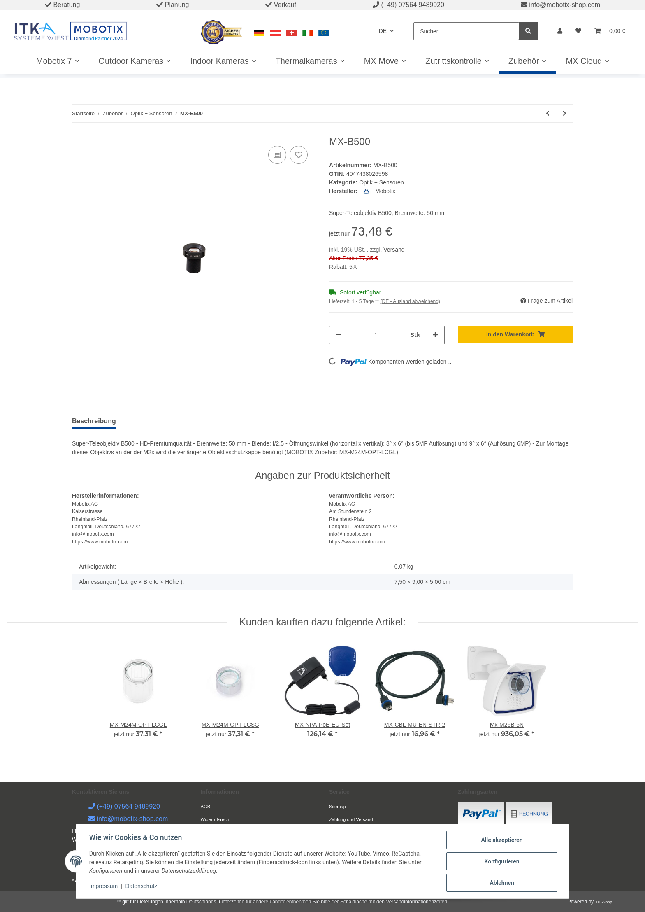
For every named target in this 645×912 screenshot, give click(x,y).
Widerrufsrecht (216, 819)
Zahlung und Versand (351, 819)
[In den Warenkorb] (515, 334)
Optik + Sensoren (381, 182)
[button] (560, 31)
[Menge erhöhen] (435, 335)
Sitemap (337, 806)
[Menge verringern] (338, 335)
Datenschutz (141, 886)
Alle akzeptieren (501, 840)
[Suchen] (466, 31)
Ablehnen (502, 882)
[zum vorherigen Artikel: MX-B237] (547, 113)
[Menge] (376, 335)
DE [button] (383, 31)
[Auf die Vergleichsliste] (277, 155)
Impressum (103, 886)
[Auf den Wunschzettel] (299, 155)
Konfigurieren (501, 861)
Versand (393, 249)
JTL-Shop (603, 902)
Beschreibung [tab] (94, 421)
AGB (206, 806)
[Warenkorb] (610, 31)
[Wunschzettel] (578, 31)
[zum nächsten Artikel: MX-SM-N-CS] (564, 113)
